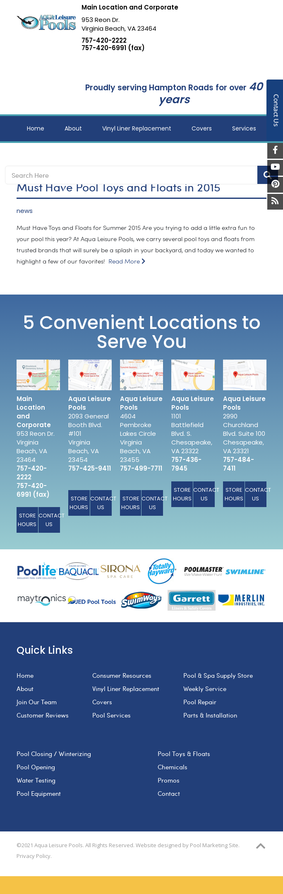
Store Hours (27, 520)
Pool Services (111, 715)
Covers (102, 702)
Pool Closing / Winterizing (54, 753)
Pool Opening (36, 767)
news (25, 211)
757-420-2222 (104, 40)
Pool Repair (199, 702)
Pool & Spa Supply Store (218, 675)
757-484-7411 (238, 464)
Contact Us (49, 520)
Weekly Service (204, 688)
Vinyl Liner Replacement (125, 688)
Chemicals (172, 767)
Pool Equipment (39, 793)
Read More (126, 261)
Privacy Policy (33, 856)
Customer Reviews (43, 715)
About (25, 688)
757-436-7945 (186, 464)
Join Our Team (37, 702)
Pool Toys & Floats (184, 753)
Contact (169, 793)
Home (25, 675)
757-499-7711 (141, 468)
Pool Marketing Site (214, 845)
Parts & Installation (210, 715)
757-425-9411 (89, 468)
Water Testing (36, 780)
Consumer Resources (121, 675)
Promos (169, 780)
